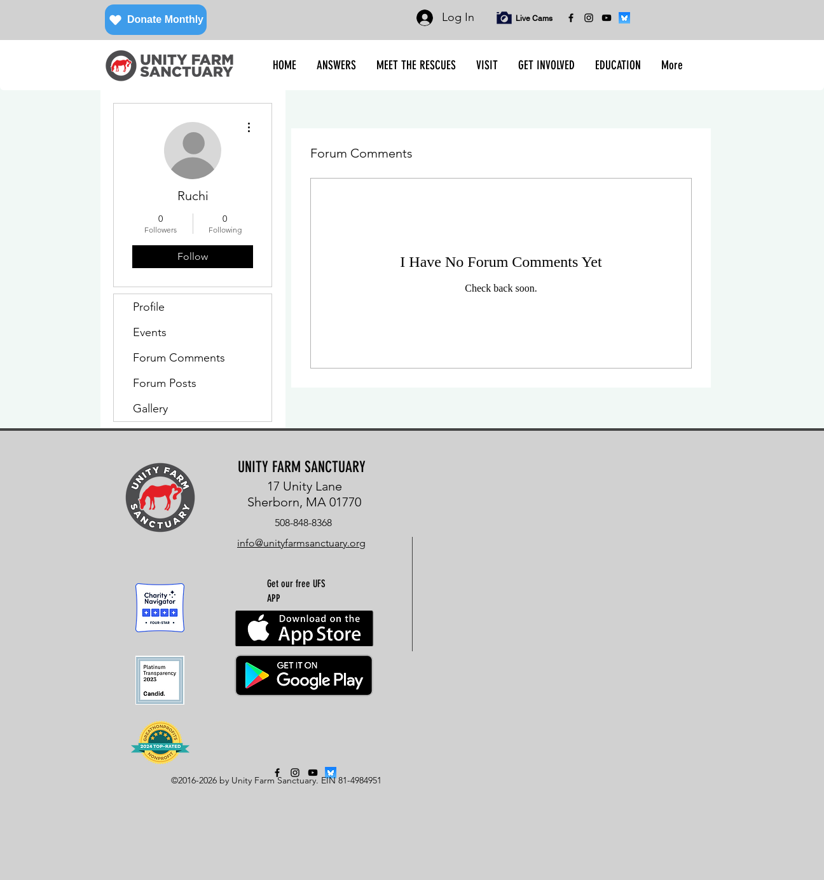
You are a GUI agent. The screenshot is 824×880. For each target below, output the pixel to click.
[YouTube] (606, 18)
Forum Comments (179, 358)
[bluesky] (624, 18)
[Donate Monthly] (156, 19)
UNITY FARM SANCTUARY (302, 467)
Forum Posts (164, 383)
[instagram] (588, 18)
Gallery (150, 409)
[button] (336, 65)
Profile (149, 307)
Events (150, 332)
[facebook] (571, 18)
